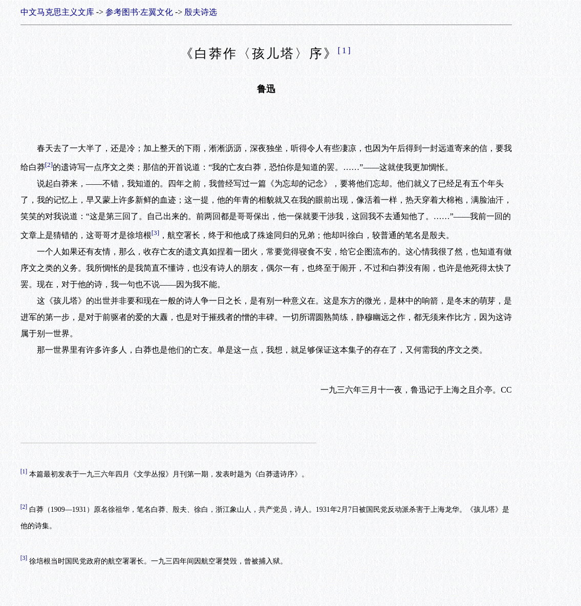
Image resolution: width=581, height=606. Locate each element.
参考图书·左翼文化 (139, 12)
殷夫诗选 (200, 12)
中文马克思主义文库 (57, 12)
